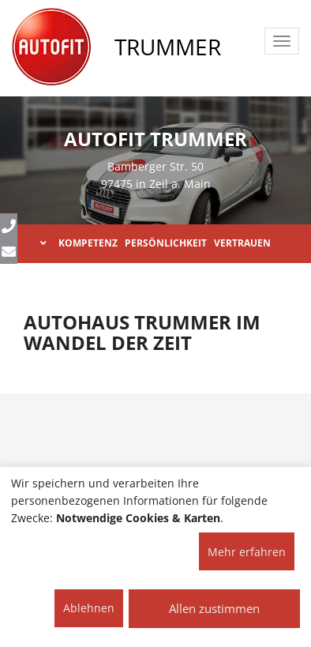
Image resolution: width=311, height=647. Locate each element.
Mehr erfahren (247, 551)
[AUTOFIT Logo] (51, 47)
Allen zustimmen (214, 608)
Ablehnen (88, 607)
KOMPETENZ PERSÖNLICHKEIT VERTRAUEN (155, 243)
